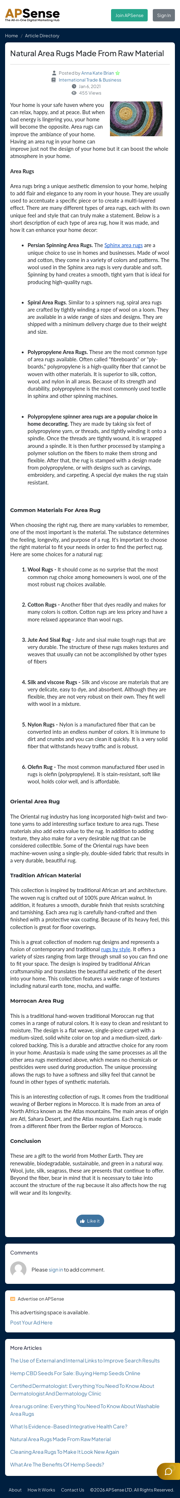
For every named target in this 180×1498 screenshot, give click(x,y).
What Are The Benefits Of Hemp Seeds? (57, 1464)
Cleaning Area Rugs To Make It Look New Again (64, 1451)
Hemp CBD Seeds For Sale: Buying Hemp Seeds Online (75, 1373)
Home (11, 35)
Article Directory (42, 35)
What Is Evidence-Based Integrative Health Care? (68, 1426)
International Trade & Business (90, 80)
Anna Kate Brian (97, 73)
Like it (90, 1221)
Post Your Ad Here (31, 1322)
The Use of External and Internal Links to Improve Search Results (85, 1360)
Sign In (164, 15)
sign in (56, 1269)
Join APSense (129, 15)
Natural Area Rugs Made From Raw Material (60, 1439)
